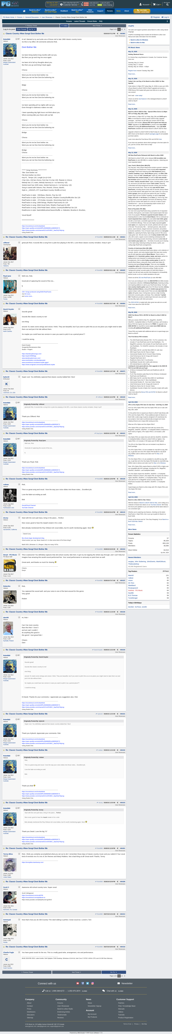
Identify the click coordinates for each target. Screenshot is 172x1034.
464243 (123, 802)
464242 (123, 750)
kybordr (99, 714)
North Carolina (7, 331)
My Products (92, 1017)
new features (142, 99)
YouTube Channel (27, 507)
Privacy (136, 1024)
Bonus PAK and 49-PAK (148, 392)
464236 (123, 612)
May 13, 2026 (132, 109)
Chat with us (112, 991)
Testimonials (62, 1015)
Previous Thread (31, 25)
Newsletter (127, 983)
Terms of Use (127, 1024)
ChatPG (131, 26)
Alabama (5, 266)
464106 (123, 479)
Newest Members (134, 557)
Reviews (60, 1018)
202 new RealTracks (145, 277)
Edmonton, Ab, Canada (10, 909)
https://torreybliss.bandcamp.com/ (32, 862)
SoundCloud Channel (29, 505)
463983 (123, 33)
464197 (123, 580)
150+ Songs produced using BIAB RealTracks (36, 292)
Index (64, 26)
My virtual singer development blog (33, 538)
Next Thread (97, 25)
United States (7, 877)
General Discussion (32, 17)
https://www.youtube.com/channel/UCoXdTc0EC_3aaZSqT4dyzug (43, 230)
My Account (92, 1014)
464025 (123, 270)
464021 (123, 237)
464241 (123, 714)
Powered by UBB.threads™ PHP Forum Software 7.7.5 (86, 1033)
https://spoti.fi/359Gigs (29, 356)
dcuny (100, 802)
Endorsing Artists (63, 1012)
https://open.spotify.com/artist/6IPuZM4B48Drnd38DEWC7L (41, 228)
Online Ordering (107, 5)
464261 (123, 848)
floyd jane (98, 433)
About (29, 1003)
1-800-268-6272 (93, 3)
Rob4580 (99, 237)
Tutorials (121, 1015)
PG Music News (134, 47)
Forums (19, 17)
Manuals (121, 1009)
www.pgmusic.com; (31, 1026)
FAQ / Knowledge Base (126, 1006)
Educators (30, 1015)
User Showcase (47, 17)
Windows (131, 455)
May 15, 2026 (132, 51)
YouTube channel (156, 505)
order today (138, 95)
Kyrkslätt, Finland (8, 641)
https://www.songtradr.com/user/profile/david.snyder (38, 364)
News (90, 1003)
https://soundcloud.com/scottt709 (32, 895)
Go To (32, 29)
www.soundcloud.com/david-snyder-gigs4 (35, 362)
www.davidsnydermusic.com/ (31, 358)
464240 (123, 650)
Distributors (31, 1012)
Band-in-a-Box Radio (65, 1009)
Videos (120, 1012)
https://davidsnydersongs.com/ (31, 354)
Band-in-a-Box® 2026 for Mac (148, 503)
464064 (123, 303)
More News (132, 529)
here (160, 139)
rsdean (99, 750)
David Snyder (97, 650)
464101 (123, 433)
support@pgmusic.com (57, 1026)
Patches (121, 1003)
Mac (158, 453)
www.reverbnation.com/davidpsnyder (33, 360)
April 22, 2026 (133, 497)
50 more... (28, 294)
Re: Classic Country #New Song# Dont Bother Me (26, 237)
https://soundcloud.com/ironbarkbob (33, 226)
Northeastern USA (8, 508)
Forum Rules (92, 21)
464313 (123, 914)
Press (29, 1009)
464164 (123, 549)
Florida (5, 299)
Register (155, 17)
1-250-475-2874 (105, 3)
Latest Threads (79, 21)
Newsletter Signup (94, 1006)
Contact (30, 1006)
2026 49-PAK (135, 302)
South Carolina (7, 968)
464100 (123, 397)
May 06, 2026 (132, 312)
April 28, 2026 (133, 402)
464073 (123, 371)
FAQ (100, 21)
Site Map (144, 1024)
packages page (154, 134)
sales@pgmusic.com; (43, 1026)
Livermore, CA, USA (9, 392)
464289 (123, 881)
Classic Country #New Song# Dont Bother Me (25, 33)
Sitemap (30, 1018)
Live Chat (92, 5)
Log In (165, 17)
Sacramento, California (10, 529)
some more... (29, 296)
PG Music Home (8, 17)
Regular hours (132, 70)
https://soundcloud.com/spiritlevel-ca (33, 897)
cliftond (99, 397)
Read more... (132, 74)
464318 (123, 947)
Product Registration (125, 1018)
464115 (123, 512)
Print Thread (21, 29)
